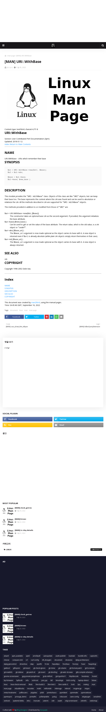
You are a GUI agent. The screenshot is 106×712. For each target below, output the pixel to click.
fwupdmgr (92, 662)
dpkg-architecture (82, 658)
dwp (32, 662)
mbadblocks (19, 687)
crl (27, 658)
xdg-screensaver (71, 699)
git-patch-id (31, 671)
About (101, 708)
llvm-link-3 (51, 683)
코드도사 (9, 67)
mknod (67, 687)
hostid (94, 675)
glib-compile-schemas (84, 671)
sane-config (74, 695)
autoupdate (47, 654)
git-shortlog (52, 671)
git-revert (41, 671)
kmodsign (59, 679)
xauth (60, 699)
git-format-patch (75, 666)
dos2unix (68, 658)
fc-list (47, 662)
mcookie (30, 687)
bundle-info (82, 654)
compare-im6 (17, 658)
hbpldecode (73, 675)
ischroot (35, 679)
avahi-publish (61, 654)
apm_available (17, 654)
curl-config (35, 658)
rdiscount (63, 695)
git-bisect (26, 666)
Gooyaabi (43, 708)
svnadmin (97, 695)
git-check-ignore (39, 666)
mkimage (58, 687)
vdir (53, 699)
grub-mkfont (47, 675)
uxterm (45, 699)
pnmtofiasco (51, 691)
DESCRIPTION (11, 289)
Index (7, 144)
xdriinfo (84, 699)
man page (11, 56)
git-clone (52, 666)
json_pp (44, 679)
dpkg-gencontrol (10, 662)
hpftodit (19, 679)
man (26, 309)
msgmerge (77, 687)
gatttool (7, 666)
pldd (42, 691)
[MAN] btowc (20, 517)
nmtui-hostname (10, 691)
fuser (83, 662)
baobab (72, 654)
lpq (79, 683)
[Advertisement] (53, 21)
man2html (35, 301)
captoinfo (93, 654)
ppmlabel (63, 691)
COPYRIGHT (10, 295)
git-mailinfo (8, 671)
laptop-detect (83, 679)
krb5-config (70, 679)
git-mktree (19, 671)
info (27, 679)
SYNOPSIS (9, 286)
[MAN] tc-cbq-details (24, 528)
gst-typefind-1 (61, 675)
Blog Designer (22, 708)
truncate (37, 699)
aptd (28, 654)
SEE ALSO (9, 292)
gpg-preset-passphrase (31, 675)
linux (21, 309)
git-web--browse (66, 671)
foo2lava (66, 662)
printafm (33, 695)
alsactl (6, 654)
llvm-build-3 (40, 683)
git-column (62, 666)
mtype (87, 687)
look (72, 683)
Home (94, 708)
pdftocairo (23, 691)
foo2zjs (75, 662)
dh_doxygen (46, 658)
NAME (7, 284)
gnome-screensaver (11, 675)
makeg (86, 683)
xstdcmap (93, 699)
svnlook (7, 699)
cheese (6, 658)
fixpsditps (56, 662)
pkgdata (34, 691)
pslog (54, 695)
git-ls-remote (90, 666)
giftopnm (16, 666)
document (14, 309)
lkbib (30, 683)
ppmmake (74, 691)
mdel (39, 687)
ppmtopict (8, 695)
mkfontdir (47, 687)
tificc (28, 699)
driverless (23, 662)
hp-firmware (8, 679)
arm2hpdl (36, 654)
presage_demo (20, 695)
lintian (94, 679)
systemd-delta (18, 699)
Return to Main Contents (20, 144)
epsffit (39, 662)
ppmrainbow (86, 691)
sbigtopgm (86, 695)
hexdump (85, 675)
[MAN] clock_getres (23, 506)
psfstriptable (44, 695)
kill (52, 679)
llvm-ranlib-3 (63, 683)
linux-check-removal (18, 683)
